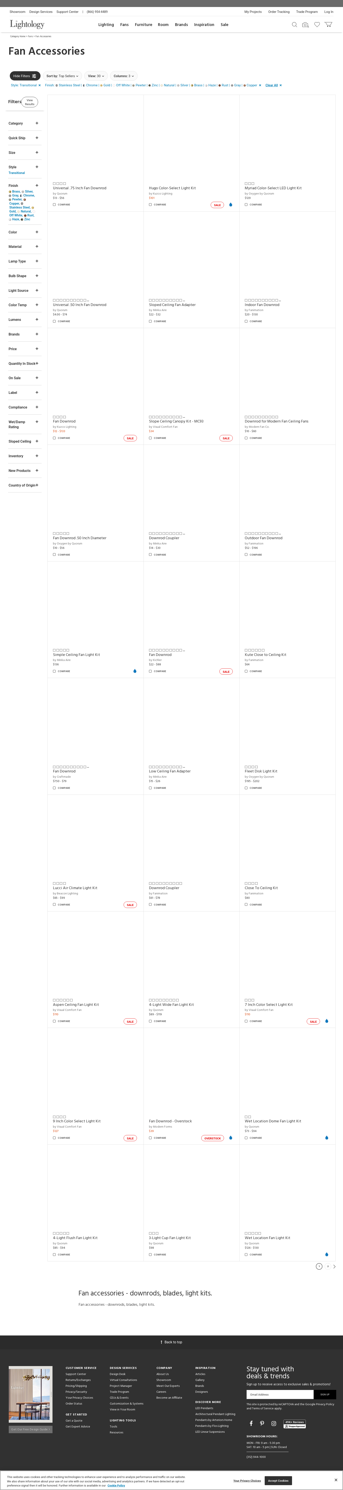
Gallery (200, 1380)
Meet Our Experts (168, 1386)
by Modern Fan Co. (262, 426)
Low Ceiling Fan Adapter (181, 771)
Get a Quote (74, 1420)
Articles (200, 1374)
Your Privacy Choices (79, 1398)
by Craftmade (79, 776)
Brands (181, 25)
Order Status (74, 1403)
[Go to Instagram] (274, 1423)
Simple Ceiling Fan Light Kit (93, 655)
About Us (162, 1374)
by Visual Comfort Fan (174, 426)
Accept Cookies (278, 1480)
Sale (224, 25)
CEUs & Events (119, 1397)
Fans (124, 25)
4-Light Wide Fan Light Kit (182, 1005)
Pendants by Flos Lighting (212, 1426)
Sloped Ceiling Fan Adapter (183, 305)
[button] (27, 85)
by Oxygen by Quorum (265, 193)
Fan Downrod (81, 421)
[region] (171, 1480)
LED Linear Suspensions (210, 1431)
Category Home (17, 36)
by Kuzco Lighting (172, 193)
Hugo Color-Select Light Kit (183, 188)
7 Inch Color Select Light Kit (274, 1005)
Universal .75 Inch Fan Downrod (96, 188)
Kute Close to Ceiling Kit (271, 655)
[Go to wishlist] (318, 24)
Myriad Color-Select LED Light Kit (278, 188)
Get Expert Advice (78, 1426)
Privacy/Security (76, 1391)
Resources (116, 1432)
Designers (201, 1391)
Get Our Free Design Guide (30, 1427)
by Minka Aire (169, 310)
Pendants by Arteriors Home (213, 1420)
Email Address (259, 1394)
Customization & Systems (126, 1403)
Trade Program (307, 12)
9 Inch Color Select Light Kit (93, 1121)
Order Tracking (279, 12)
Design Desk (118, 1374)
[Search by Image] (305, 25)
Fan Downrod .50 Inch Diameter (96, 538)
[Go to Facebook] (252, 1423)
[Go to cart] (328, 23)
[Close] (336, 1480)
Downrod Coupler (175, 538)
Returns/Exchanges (78, 1380)
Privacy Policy (325, 1404)
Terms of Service (263, 1408)
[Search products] (294, 24)
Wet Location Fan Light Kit (273, 1238)
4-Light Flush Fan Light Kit (92, 1238)
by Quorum (77, 193)
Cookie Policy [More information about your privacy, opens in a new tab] (116, 1485)
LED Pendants (204, 1408)
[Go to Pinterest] (262, 1423)
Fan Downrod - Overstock (181, 1121)
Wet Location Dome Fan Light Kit (278, 1121)
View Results (46, 101)
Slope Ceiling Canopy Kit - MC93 (187, 421)
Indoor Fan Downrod (267, 305)
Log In (328, 12)
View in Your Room (122, 1409)
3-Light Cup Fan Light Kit (181, 1238)
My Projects (253, 12)
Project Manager (121, 1386)
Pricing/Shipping (76, 1386)
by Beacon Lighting (82, 893)
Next (334, 1266)
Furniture (143, 25)
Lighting (106, 25)
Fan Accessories (43, 36)
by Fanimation (259, 310)
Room (163, 25)
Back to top (171, 1342)
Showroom (17, 12)
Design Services (40, 12)
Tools (113, 1426)
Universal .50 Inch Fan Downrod (96, 305)
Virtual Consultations (123, 1380)
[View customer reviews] (294, 1424)
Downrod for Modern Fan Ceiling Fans (282, 421)
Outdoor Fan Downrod (269, 538)
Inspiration (204, 25)
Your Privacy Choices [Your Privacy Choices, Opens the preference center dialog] (247, 1480)
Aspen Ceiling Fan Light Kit (93, 1005)
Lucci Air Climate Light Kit (92, 888)
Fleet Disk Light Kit (266, 771)
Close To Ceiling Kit (267, 888)
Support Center (67, 12)
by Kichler (166, 660)
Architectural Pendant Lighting (215, 1414)
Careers (161, 1391)
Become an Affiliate (169, 1397)
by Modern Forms (171, 1126)
